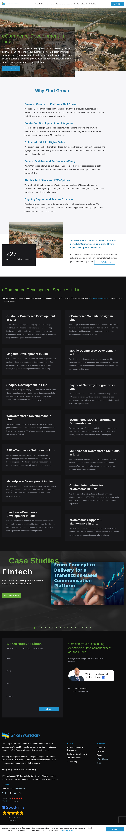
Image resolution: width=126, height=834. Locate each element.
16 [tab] (90, 627)
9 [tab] (64, 627)
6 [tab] (52, 627)
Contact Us (92, 4)
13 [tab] (79, 627)
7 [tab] (56, 627)
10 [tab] (67, 627)
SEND (48, 709)
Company (101, 743)
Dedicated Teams (74, 758)
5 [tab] (49, 627)
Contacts (5, 784)
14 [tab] (82, 627)
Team (99, 755)
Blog (99, 763)
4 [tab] (45, 627)
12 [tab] (75, 627)
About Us (101, 747)
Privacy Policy (67, 831)
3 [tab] (41, 627)
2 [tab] (38, 627)
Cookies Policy (30, 769)
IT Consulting (72, 762)
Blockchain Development (77, 754)
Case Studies (102, 759)
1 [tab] (34, 627)
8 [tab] (60, 627)
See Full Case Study (11, 595)
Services (70, 743)
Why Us (100, 751)
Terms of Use (19, 769)
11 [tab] (71, 627)
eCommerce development (99, 298)
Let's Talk (117, 4)
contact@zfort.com (80, 691)
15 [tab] (86, 627)
